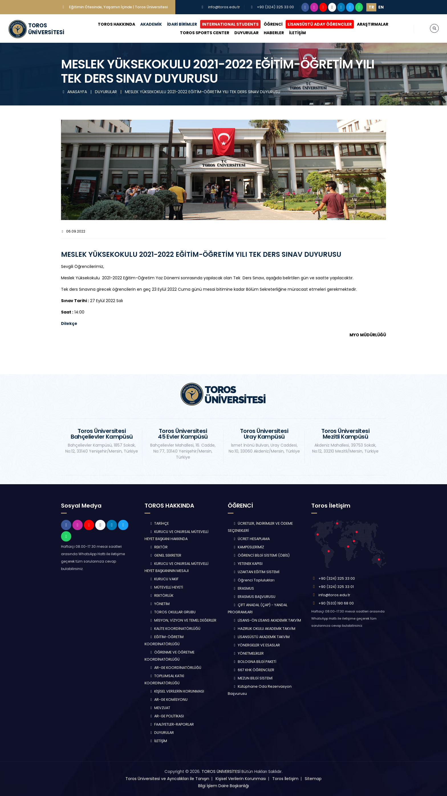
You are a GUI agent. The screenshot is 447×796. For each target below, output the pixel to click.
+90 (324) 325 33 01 (336, 586)
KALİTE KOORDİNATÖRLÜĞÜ (175, 628)
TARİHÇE (159, 523)
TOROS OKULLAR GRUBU (172, 612)
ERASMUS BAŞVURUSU (253, 596)
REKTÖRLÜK (161, 595)
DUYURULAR (246, 33)
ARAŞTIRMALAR (372, 24)
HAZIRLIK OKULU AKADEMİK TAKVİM (263, 628)
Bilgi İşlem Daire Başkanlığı (223, 786)
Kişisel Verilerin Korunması (241, 778)
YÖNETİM (159, 603)
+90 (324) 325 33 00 (275, 7)
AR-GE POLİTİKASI (166, 716)
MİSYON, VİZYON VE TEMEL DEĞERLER (183, 620)
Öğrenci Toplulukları (253, 580)
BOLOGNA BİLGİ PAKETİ (254, 661)
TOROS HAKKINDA (116, 24)
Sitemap (313, 778)
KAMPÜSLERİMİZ (248, 547)
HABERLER (274, 33)
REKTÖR (158, 547)
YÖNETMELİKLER (248, 653)
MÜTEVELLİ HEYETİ (166, 587)
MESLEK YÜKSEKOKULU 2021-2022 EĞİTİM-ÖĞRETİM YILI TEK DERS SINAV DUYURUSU (202, 92)
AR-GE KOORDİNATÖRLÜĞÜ (175, 667)
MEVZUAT (159, 707)
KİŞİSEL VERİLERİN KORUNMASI (176, 691)
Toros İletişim (285, 778)
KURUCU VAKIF (164, 579)
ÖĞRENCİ (273, 24)
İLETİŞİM (297, 33)
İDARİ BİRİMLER (182, 24)
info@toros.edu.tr (224, 7)
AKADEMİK (151, 24)
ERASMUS (243, 588)
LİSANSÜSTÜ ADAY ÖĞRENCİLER (320, 24)
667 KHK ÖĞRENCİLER (253, 669)
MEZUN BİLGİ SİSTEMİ (252, 678)
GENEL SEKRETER (165, 555)
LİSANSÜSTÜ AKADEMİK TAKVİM (261, 636)
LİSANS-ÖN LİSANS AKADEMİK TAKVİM (266, 620)
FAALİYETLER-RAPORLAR (171, 724)
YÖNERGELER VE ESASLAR (256, 645)
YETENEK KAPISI (247, 563)
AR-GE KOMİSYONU (168, 699)
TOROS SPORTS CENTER (204, 33)
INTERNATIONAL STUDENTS (230, 24)
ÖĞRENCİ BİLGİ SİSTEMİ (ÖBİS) (261, 555)
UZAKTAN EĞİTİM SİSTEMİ (255, 571)
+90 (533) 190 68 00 (336, 603)
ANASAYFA (74, 92)
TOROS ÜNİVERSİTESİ (221, 771)
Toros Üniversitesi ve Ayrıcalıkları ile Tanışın (167, 778)
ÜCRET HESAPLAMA (251, 538)
